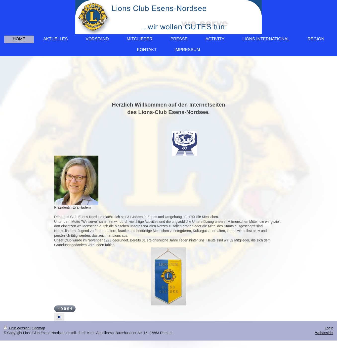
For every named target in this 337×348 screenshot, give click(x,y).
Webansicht (324, 333)
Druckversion (17, 328)
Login (329, 328)
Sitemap (38, 328)
